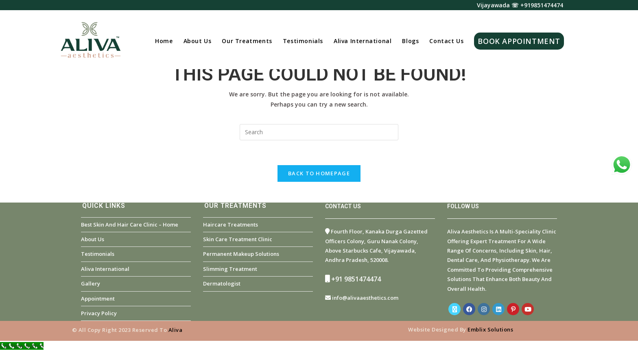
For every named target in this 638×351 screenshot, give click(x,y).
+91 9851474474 (356, 279)
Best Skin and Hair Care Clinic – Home (129, 224)
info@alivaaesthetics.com (365, 297)
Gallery (90, 283)
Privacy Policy (99, 313)
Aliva (175, 330)
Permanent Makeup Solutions (241, 253)
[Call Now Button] (22, 346)
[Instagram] (484, 309)
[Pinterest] (513, 309)
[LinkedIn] (498, 309)
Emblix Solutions (490, 329)
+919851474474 (541, 5)
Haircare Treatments (230, 224)
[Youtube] (528, 309)
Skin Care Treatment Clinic (237, 239)
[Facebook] (469, 309)
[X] (454, 309)
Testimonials (97, 253)
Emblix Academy (537, 329)
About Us (92, 239)
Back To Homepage (319, 173)
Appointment (98, 298)
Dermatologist (221, 283)
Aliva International (105, 269)
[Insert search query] (319, 132)
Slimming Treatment (230, 269)
